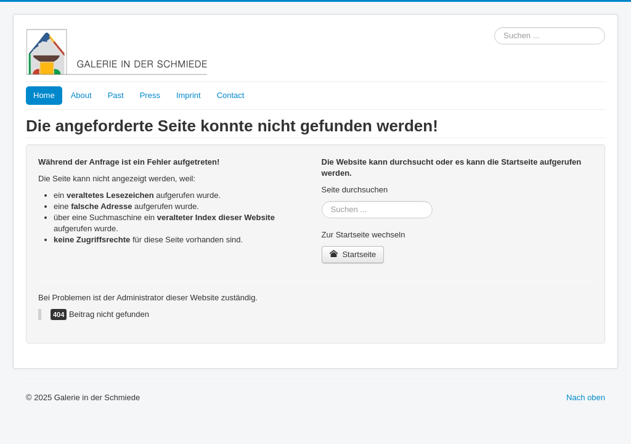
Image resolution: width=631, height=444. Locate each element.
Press (150, 95)
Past (116, 95)
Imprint (188, 95)
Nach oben (585, 397)
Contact (231, 95)
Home (44, 95)
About (81, 95)
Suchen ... (494, 27)
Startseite (353, 254)
